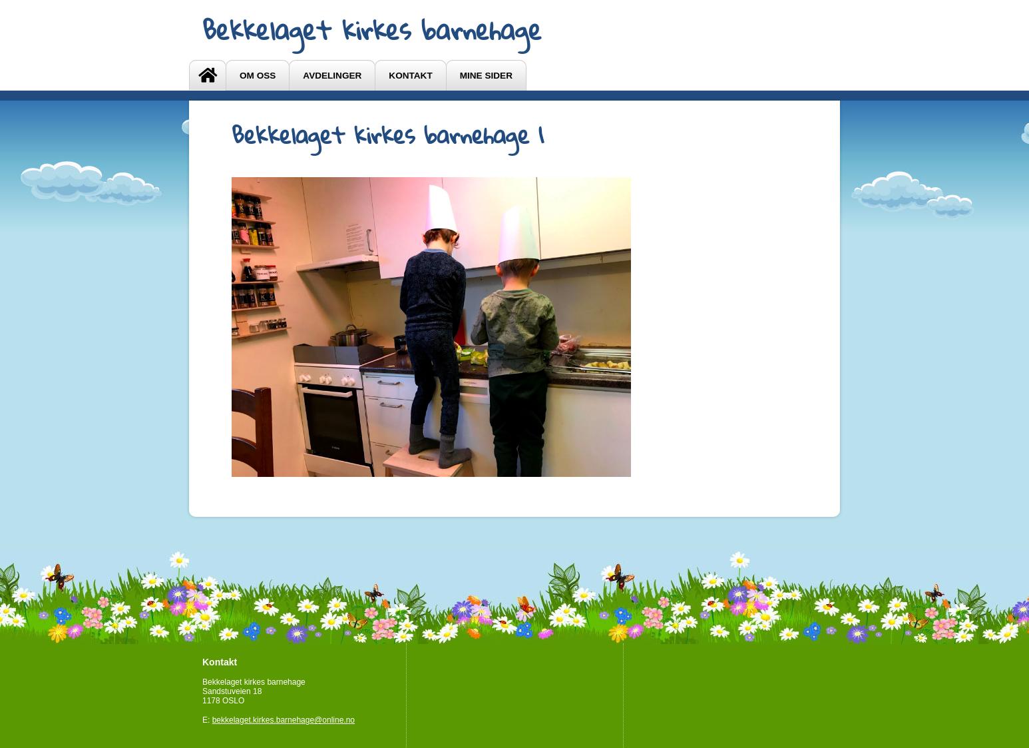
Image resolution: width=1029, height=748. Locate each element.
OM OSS (258, 76)
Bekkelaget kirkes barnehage (372, 30)
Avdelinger (332, 76)
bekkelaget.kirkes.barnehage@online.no (283, 720)
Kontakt (410, 76)
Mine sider (486, 76)
